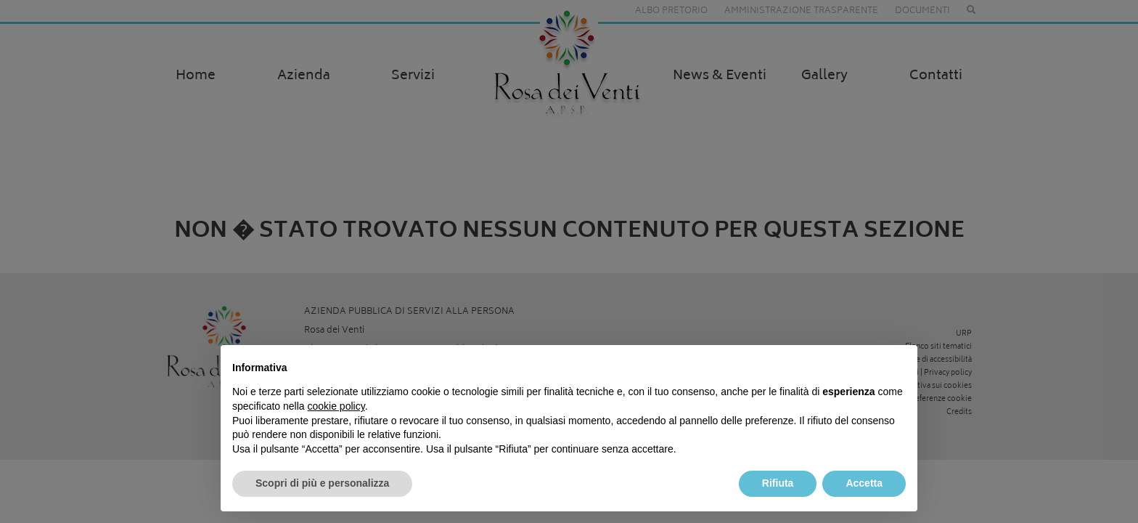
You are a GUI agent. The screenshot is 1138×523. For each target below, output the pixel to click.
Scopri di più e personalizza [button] (322, 483)
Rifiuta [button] (778, 483)
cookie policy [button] (336, 406)
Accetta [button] (864, 483)
